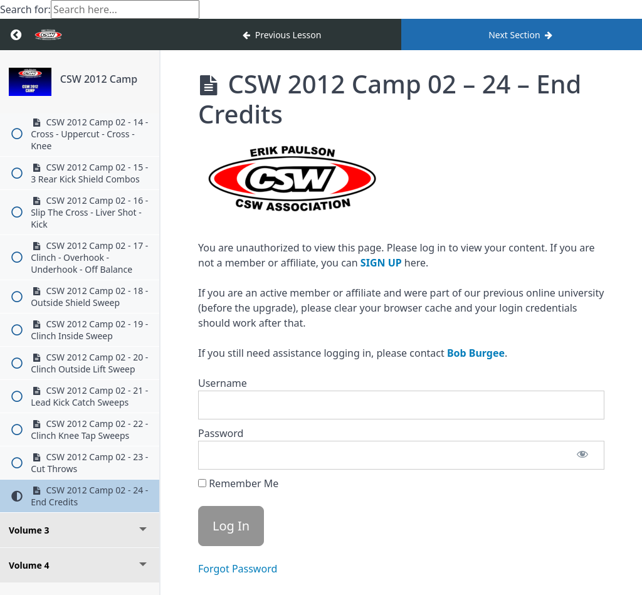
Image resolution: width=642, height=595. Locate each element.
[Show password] (582, 455)
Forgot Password (237, 569)
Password (220, 433)
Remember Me (238, 483)
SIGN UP (381, 263)
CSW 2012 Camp (98, 79)
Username (222, 383)
